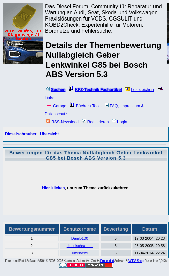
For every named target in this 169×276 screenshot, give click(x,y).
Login (119, 122)
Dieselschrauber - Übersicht (32, 134)
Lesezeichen (139, 89)
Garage (56, 106)
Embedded (107, 261)
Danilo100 (79, 238)
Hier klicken (53, 188)
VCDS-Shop (135, 261)
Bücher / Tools (86, 106)
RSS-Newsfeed (62, 122)
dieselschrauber (80, 246)
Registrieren (95, 122)
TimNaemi (79, 253)
